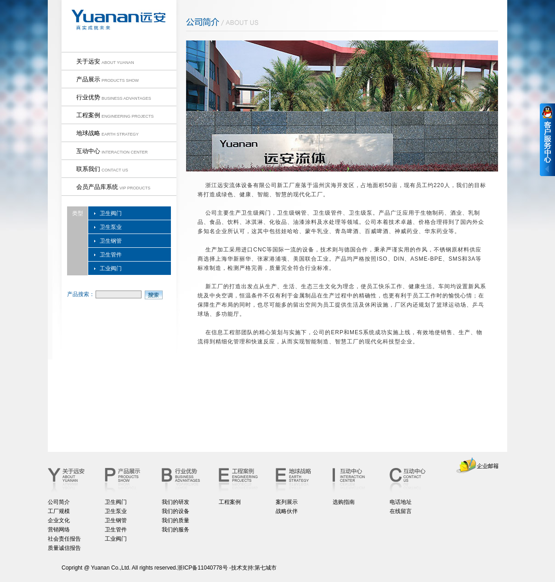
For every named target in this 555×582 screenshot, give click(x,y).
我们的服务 (175, 529)
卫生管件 (111, 254)
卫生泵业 (111, 227)
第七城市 (266, 568)
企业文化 (59, 520)
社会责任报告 (64, 539)
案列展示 (287, 502)
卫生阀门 (111, 213)
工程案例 (230, 502)
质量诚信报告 (64, 548)
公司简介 (59, 502)
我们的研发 (175, 502)
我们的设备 (175, 511)
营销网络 (59, 529)
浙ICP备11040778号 (202, 568)
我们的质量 (175, 520)
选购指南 (344, 502)
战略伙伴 (287, 511)
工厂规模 (59, 511)
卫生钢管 (111, 241)
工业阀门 (111, 268)
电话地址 (401, 502)
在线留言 (401, 511)
